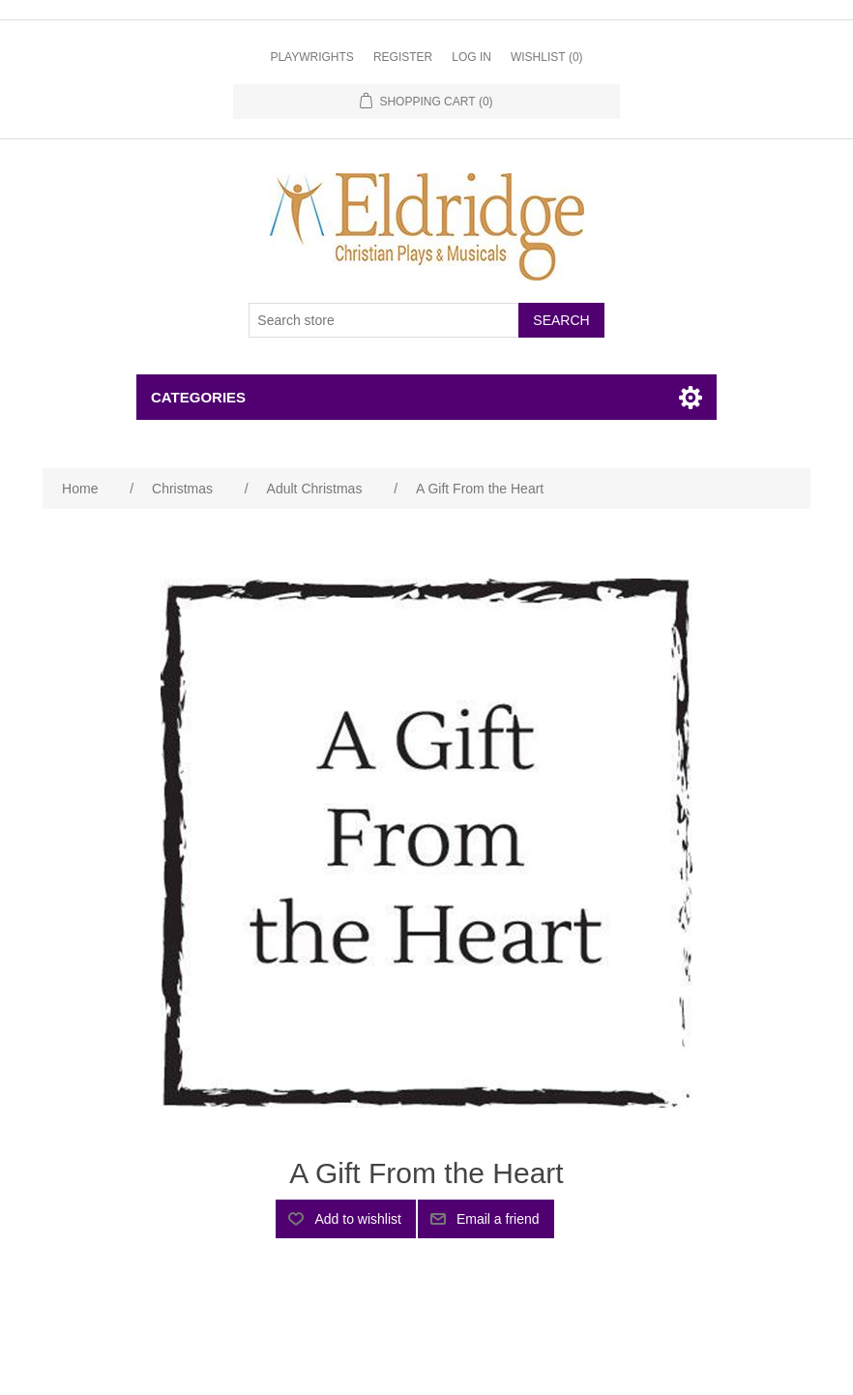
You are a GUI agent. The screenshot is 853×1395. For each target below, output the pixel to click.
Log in (471, 57)
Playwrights (311, 57)
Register (402, 57)
